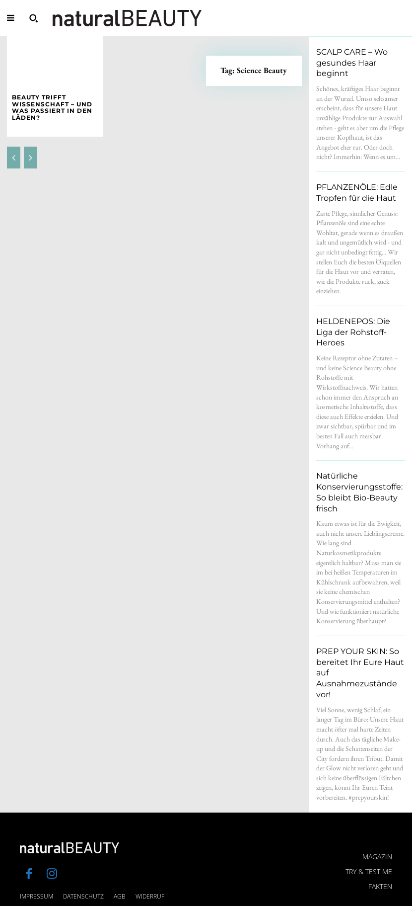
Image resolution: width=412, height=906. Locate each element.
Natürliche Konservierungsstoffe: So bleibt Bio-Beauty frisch (359, 458)
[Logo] (127, 18)
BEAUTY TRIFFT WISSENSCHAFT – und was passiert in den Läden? (54, 103)
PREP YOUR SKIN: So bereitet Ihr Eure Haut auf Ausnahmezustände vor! (360, 620)
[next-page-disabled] (30, 148)
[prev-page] (13, 148)
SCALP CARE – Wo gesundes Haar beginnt (356, 56)
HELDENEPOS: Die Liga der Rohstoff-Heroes (357, 311)
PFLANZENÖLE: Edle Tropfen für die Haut (351, 179)
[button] (33, 17)
